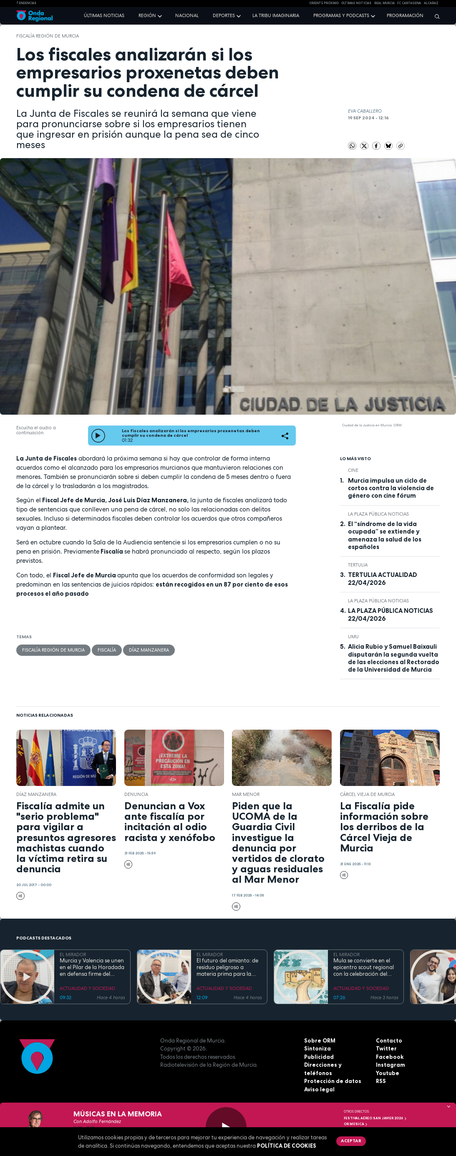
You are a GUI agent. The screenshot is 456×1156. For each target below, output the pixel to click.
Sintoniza (317, 1048)
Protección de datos (332, 1081)
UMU (353, 637)
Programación (405, 15)
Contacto (389, 1040)
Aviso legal (319, 1089)
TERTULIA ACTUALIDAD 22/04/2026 (382, 578)
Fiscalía (107, 650)
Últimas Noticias (356, 3)
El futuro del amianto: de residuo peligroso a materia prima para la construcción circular (227, 967)
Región (147, 15)
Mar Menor (245, 794)
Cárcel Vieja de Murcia (367, 794)
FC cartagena (409, 3)
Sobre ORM (319, 1040)
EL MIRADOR (73, 954)
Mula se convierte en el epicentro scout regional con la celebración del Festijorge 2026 (363, 967)
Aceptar (351, 1140)
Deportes (224, 15)
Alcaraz (431, 3)
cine (353, 470)
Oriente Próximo (324, 3)
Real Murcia (384, 3)
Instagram (390, 1064)
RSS (381, 1081)
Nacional (187, 15)
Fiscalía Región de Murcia (47, 36)
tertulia (358, 565)
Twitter (386, 1048)
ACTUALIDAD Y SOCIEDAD (87, 988)
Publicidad (319, 1056)
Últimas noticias (104, 15)
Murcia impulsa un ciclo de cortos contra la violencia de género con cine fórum (391, 488)
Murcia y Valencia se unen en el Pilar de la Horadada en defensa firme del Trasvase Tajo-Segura (92, 967)
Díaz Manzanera (149, 650)
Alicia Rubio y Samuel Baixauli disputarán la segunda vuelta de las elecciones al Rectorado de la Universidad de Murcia (393, 658)
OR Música (356, 1124)
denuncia (136, 794)
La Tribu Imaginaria (275, 15)
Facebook (389, 1056)
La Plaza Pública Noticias (378, 514)
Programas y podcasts (341, 15)
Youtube (387, 1073)
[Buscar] (435, 16)
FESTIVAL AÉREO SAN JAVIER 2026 (375, 1118)
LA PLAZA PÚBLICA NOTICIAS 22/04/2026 (390, 614)
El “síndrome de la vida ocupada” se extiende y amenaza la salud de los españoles (384, 535)
